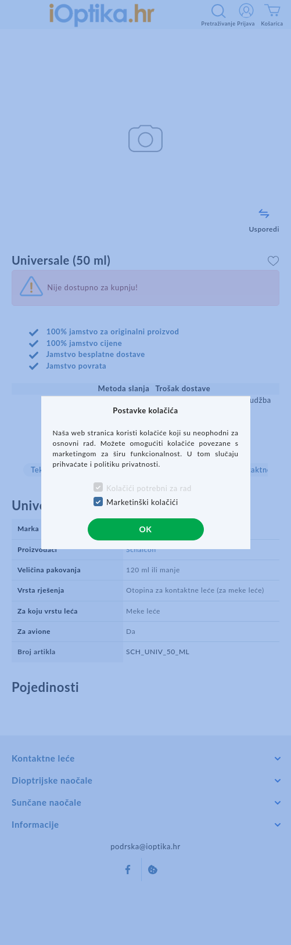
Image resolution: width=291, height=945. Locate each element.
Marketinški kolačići (142, 502)
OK (145, 529)
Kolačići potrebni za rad (149, 488)
